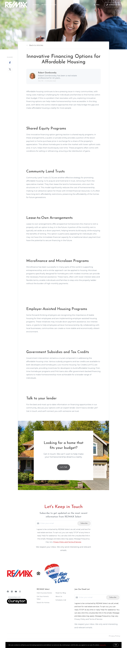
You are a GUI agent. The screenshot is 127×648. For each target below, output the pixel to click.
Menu (96, 5)
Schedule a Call (61, 600)
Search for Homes (43, 602)
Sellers (53, 4)
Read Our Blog (61, 593)
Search (36, 4)
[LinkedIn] (12, 592)
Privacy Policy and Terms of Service (67, 542)
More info (103, 645)
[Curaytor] (17, 603)
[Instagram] (20, 592)
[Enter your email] (58, 523)
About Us (59, 596)
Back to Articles (36, 45)
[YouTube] (16, 592)
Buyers (44, 4)
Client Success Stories (44, 593)
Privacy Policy (114, 636)
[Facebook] (8, 592)
